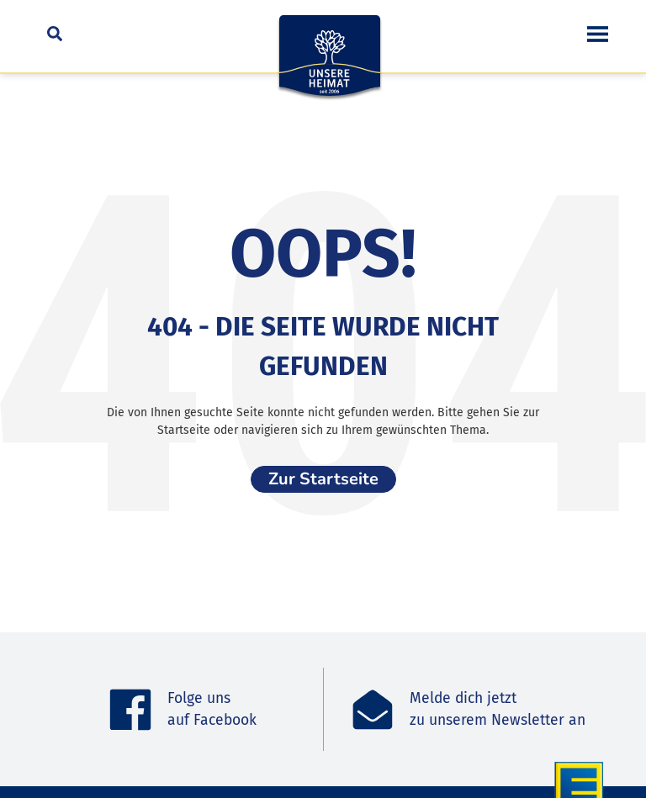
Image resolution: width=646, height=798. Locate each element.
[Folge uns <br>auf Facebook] (130, 709)
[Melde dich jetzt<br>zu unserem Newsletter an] (372, 709)
